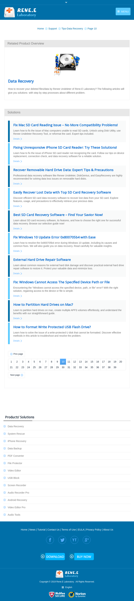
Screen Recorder (17, 485)
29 (57, 367)
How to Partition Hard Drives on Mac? (43, 304)
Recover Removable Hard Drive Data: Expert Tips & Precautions (63, 170)
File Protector (15, 463)
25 (34, 367)
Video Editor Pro (16, 507)
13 (80, 361)
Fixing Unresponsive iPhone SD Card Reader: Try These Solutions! (65, 147)
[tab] (67, 43)
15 (92, 361)
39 (115, 367)
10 (63, 361)
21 (11, 367)
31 (69, 367)
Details (16, 139)
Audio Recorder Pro (18, 492)
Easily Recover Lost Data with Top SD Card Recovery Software (62, 192)
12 (74, 361)
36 (97, 367)
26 (40, 367)
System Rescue (16, 433)
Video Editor (14, 470)
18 (109, 361)
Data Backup (15, 448)
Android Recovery (17, 500)
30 (63, 367)
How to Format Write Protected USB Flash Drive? (52, 327)
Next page (15, 375)
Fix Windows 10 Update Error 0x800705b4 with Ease (54, 237)
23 (22, 367)
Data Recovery (16, 426)
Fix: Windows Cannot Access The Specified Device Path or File (61, 282)
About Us (108, 529)
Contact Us (53, 529)
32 (74, 367)
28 (51, 367)
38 (109, 367)
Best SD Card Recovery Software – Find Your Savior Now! (58, 214)
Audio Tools (14, 514)
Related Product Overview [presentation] (26, 43)
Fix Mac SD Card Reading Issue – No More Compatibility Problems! (65, 125)
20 (120, 361)
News (32, 529)
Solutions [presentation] (14, 112)
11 (69, 361)
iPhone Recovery (17, 441)
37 (103, 367)
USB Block (13, 478)
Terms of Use (68, 529)
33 (80, 367)
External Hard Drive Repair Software (42, 259)
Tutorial (41, 529)
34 (86, 367)
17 (103, 361)
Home (24, 529)
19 (115, 361)
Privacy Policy (93, 529)
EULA (81, 529)
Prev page (18, 354)
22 (17, 367)
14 (86, 361)
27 (45, 367)
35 (92, 367)
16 (97, 361)
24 (28, 367)
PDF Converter (16, 455)
